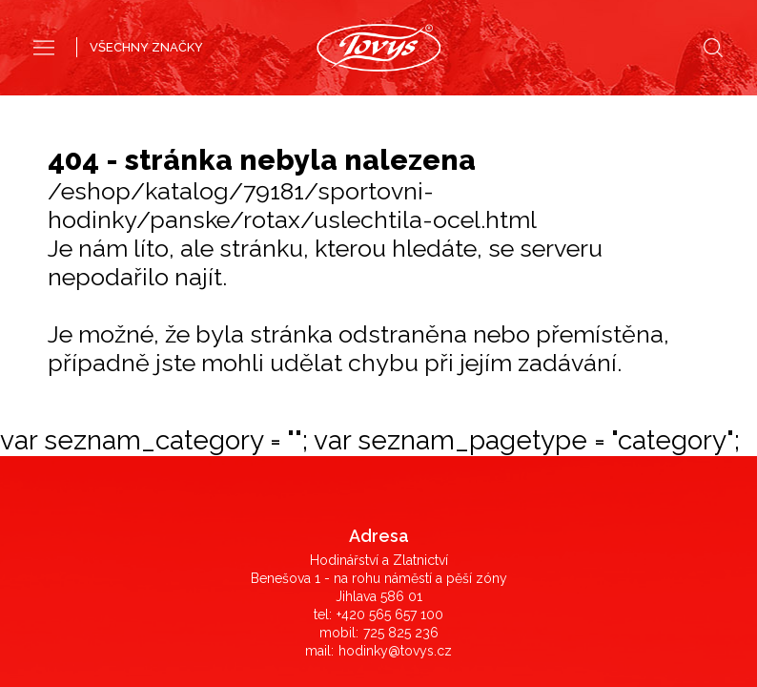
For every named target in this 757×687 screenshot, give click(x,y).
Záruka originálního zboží (378, 353)
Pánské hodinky (314, 102)
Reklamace (379, 335)
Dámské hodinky (440, 102)
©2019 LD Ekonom (378, 608)
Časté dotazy (378, 298)
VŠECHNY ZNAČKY (146, 47)
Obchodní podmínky (379, 316)
